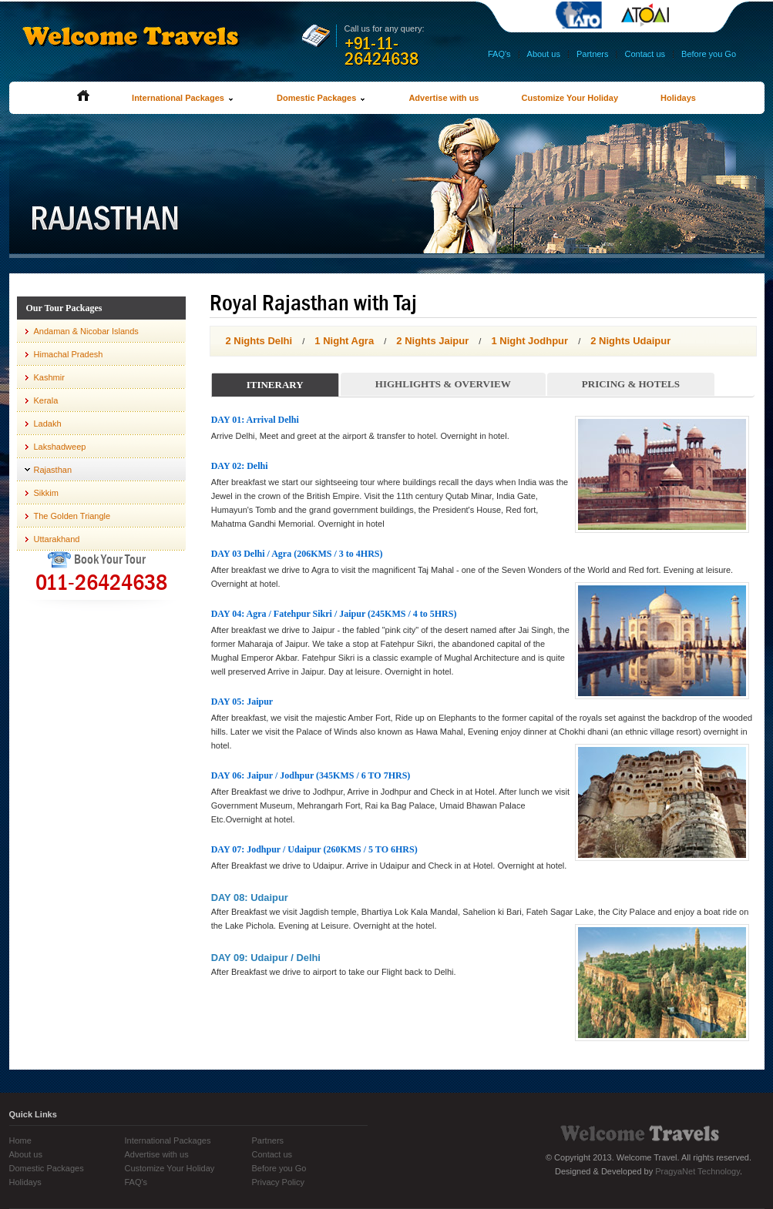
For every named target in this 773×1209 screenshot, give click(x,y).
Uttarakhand (57, 539)
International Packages (183, 97)
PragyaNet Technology (697, 1171)
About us (543, 54)
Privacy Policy (278, 1182)
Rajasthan (53, 469)
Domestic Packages (321, 97)
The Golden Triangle (72, 516)
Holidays (678, 97)
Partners (592, 54)
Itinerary (275, 384)
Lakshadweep (60, 446)
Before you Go (708, 54)
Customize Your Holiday (570, 97)
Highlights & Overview (443, 384)
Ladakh (48, 423)
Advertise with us (443, 97)
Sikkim (46, 492)
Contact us (645, 54)
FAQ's (499, 54)
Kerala (46, 400)
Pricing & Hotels (631, 384)
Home (20, 1140)
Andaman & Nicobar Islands (86, 331)
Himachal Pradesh (68, 354)
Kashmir (49, 377)
